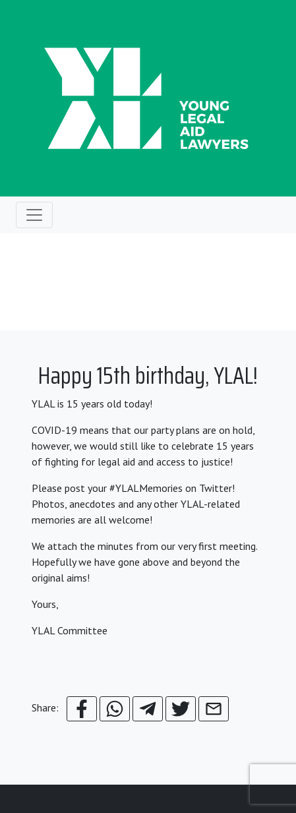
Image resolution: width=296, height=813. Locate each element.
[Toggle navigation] (34, 215)
